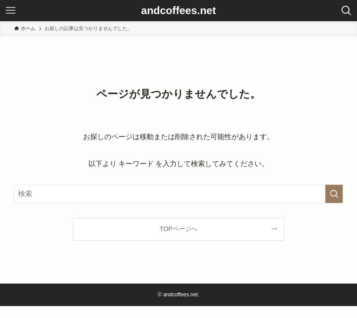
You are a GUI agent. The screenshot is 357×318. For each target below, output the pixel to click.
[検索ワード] (178, 194)
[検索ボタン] (346, 10)
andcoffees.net (178, 10)
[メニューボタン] (10, 10)
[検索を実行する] (334, 194)
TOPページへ (178, 228)
